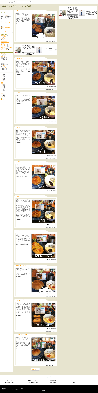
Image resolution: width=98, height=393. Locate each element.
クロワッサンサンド (5, 36)
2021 (2, 78)
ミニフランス (4, 41)
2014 (2, 86)
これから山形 (4, 67)
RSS (2, 99)
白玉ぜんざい (4, 53)
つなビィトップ (8, 380)
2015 (2, 85)
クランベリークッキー (5, 38)
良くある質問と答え (9, 382)
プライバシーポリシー (33, 382)
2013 (2, 87)
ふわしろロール (4, 44)
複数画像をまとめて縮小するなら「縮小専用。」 (14, 389)
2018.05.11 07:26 (50, 331)
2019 (2, 80)
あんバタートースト (5, 42)
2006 (2, 95)
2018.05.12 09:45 (50, 296)
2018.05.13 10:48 (50, 262)
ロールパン (3, 60)
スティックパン (4, 56)
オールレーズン (4, 49)
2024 (2, 75)
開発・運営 (75, 382)
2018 (2, 82)
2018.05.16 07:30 (50, 158)
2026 (2, 73)
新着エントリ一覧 (32, 380)
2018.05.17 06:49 (50, 123)
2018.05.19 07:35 (50, 41)
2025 (2, 74)
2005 (2, 96)
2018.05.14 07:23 (50, 227)
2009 (2, 91)
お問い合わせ (53, 382)
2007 (2, 94)
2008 (2, 93)
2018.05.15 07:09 (50, 192)
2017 (2, 83)
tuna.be (49, 377)
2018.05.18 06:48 (50, 89)
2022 (2, 77)
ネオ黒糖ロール (4, 35)
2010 (2, 90)
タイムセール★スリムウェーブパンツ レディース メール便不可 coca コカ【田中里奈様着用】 (91, 13)
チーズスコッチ (4, 65)
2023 (2, 76)
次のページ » (35, 369)
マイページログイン (77, 380)
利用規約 (41, 382)
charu (6, 15)
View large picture (51, 39)
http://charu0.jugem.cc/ (5, 27)
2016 (2, 84)
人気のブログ (53, 380)
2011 (2, 89)
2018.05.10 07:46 (50, 365)
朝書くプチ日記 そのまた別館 (16, 6)
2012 (2, 88)
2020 (2, 79)
